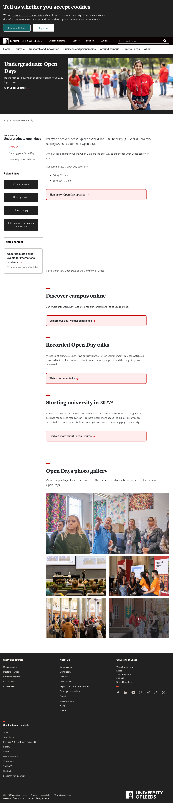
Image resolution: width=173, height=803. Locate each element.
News (62, 705)
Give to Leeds (132, 49)
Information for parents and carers (21, 224)
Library (6, 746)
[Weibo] (148, 692)
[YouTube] (133, 692)
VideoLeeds (8, 761)
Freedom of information (13, 798)
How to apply (21, 210)
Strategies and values (70, 691)
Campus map (66, 667)
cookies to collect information (28, 15)
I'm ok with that (17, 28)
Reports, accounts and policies (74, 686)
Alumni (106, 40)
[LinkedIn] (125, 692)
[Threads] (163, 692)
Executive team (67, 700)
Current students (58, 40)
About (148, 49)
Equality (64, 696)
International (9, 681)
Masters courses (11, 671)
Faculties (90, 40)
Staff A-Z (7, 766)
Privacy (34, 794)
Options (43, 28)
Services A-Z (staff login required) (19, 741)
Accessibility (46, 794)
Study (20, 49)
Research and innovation (44, 49)
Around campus (109, 49)
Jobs (5, 732)
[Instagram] (141, 692)
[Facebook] (118, 692)
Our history (65, 671)
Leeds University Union (14, 775)
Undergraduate (21, 197)
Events (63, 710)
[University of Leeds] (148, 795)
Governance (65, 681)
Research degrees (11, 676)
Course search (21, 184)
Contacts (7, 771)
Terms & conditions (62, 794)
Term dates (8, 737)
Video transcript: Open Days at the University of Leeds (75, 270)
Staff (76, 40)
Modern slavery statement (39, 798)
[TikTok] (156, 692)
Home (7, 49)
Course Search (10, 686)
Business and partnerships (80, 49)
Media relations (10, 756)
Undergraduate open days (23, 120)
